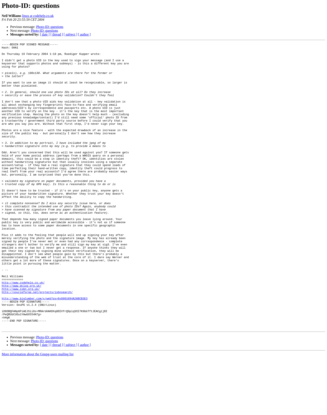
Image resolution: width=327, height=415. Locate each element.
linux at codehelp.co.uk (38, 16)
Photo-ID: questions (49, 27)
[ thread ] (56, 34)
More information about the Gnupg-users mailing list (38, 411)
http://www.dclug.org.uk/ (21, 334)
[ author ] (84, 34)
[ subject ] (70, 34)
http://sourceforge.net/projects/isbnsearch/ (37, 342)
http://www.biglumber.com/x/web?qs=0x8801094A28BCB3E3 (45, 350)
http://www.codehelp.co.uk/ (23, 331)
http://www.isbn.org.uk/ (21, 338)
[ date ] (45, 34)
